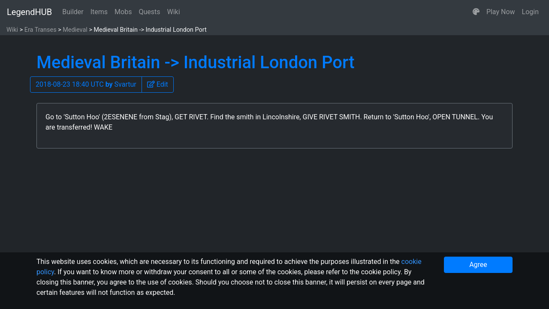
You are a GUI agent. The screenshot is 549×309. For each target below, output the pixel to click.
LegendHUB (29, 12)
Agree (478, 265)
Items (99, 12)
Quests (149, 12)
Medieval (75, 29)
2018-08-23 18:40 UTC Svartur (86, 84)
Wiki (173, 12)
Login (530, 12)
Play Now (500, 12)
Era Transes (40, 29)
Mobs (123, 12)
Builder (73, 12)
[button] (476, 12)
